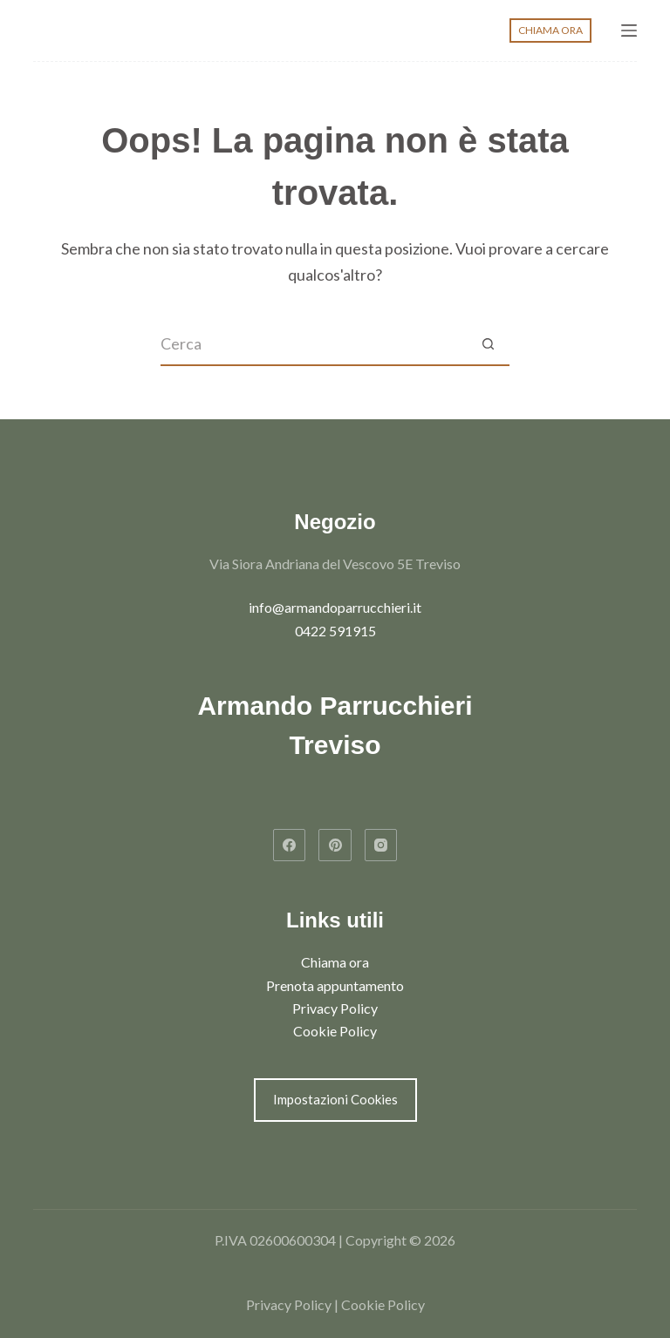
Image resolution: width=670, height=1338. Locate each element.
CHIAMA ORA (550, 30)
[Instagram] (381, 845)
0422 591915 (335, 630)
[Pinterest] (335, 845)
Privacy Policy (335, 1008)
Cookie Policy (335, 1030)
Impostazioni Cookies (335, 1099)
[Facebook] (289, 845)
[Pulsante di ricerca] (487, 344)
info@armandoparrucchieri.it (335, 607)
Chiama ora (335, 962)
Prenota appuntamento (335, 985)
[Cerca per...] (313, 344)
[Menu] (629, 30)
